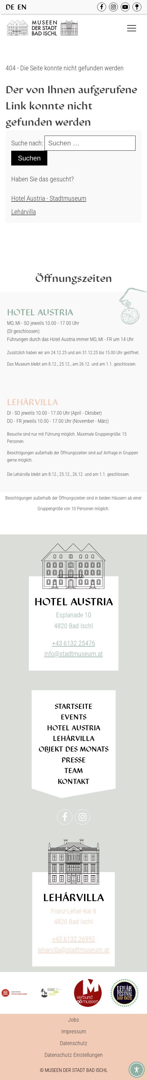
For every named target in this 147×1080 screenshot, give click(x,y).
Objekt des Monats (74, 749)
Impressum (73, 1031)
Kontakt (74, 781)
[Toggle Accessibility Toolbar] (136, 1069)
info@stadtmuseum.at (73, 654)
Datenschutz (73, 1043)
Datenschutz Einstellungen (74, 1055)
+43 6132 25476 (73, 643)
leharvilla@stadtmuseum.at (73, 950)
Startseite (73, 706)
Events (74, 717)
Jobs (73, 1019)
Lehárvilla (23, 212)
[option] (22, 7)
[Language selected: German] (17, 7)
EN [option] (22, 7)
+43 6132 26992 (73, 939)
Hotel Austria (73, 728)
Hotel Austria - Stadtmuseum (48, 198)
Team (73, 771)
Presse (74, 760)
